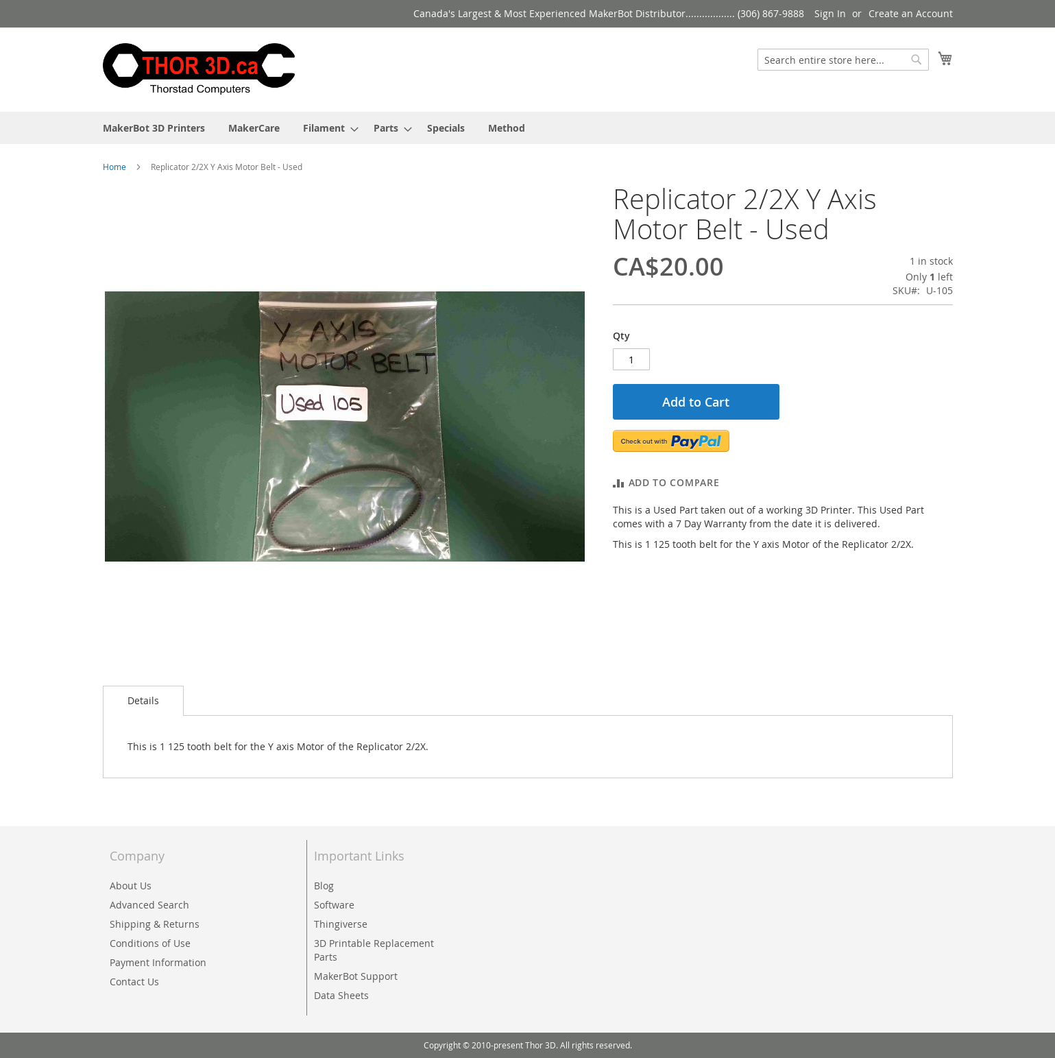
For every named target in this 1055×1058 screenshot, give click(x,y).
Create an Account (911, 13)
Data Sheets (341, 995)
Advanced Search (149, 904)
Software (334, 904)
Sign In (830, 13)
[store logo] (199, 69)
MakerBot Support (356, 976)
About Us (130, 885)
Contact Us (134, 981)
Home (114, 166)
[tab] (143, 701)
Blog (324, 885)
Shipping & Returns (154, 923)
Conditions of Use (150, 943)
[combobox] (843, 60)
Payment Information (158, 962)
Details (143, 700)
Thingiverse (340, 923)
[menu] (528, 128)
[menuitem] (154, 128)
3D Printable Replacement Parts (374, 950)
